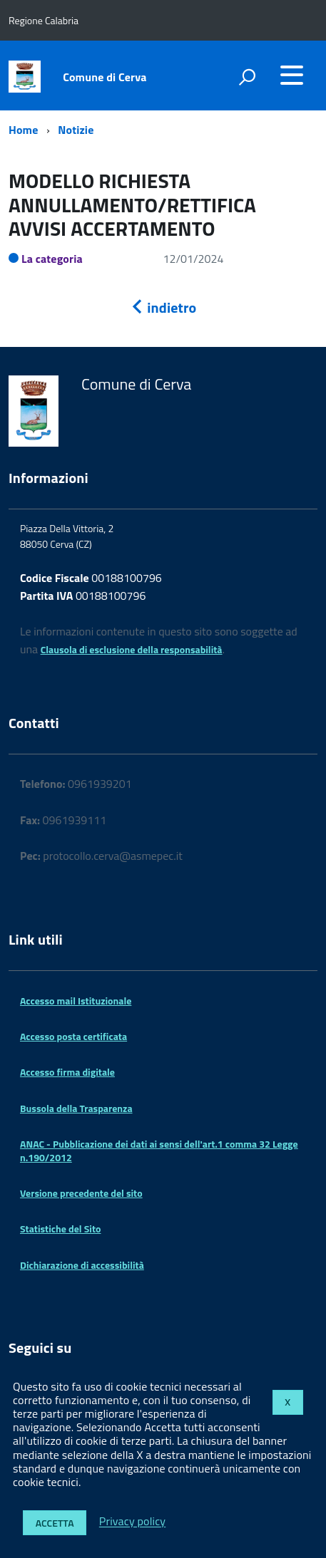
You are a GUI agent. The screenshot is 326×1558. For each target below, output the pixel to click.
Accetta (55, 1522)
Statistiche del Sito (60, 1228)
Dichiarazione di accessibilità (82, 1264)
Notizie (75, 129)
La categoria (52, 258)
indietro (163, 307)
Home (23, 129)
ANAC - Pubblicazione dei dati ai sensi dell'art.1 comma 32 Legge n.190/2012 (159, 1150)
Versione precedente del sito (81, 1192)
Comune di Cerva (104, 77)
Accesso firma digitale (67, 1071)
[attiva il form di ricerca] (247, 77)
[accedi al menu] (291, 74)
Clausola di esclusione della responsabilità (132, 649)
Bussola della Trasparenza (76, 1108)
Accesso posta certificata (73, 1036)
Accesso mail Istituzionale (75, 1000)
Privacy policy (132, 1521)
